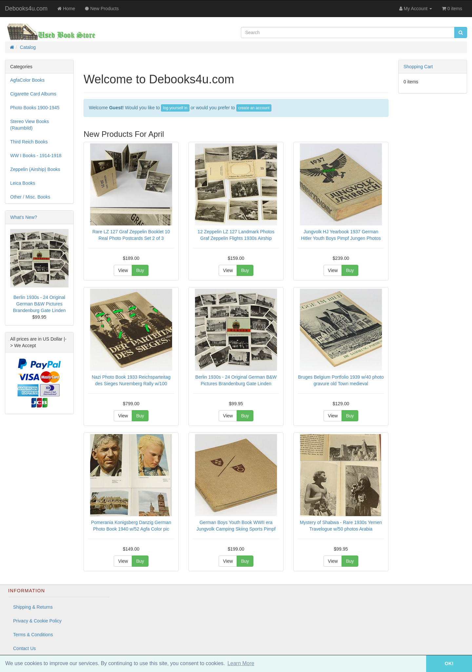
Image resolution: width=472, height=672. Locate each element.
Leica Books (22, 183)
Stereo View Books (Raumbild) (29, 125)
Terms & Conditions (33, 634)
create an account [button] (253, 108)
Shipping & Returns (33, 607)
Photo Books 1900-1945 (34, 107)
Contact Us (24, 648)
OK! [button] (449, 663)
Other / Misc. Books (30, 197)
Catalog (28, 47)
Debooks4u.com (26, 8)
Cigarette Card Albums (33, 93)
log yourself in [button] (175, 108)
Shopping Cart (418, 66)
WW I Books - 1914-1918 (35, 155)
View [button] (123, 270)
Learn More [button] (240, 663)
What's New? (23, 217)
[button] (417, 663)
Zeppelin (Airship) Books (35, 169)
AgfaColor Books (27, 80)
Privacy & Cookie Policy (37, 620)
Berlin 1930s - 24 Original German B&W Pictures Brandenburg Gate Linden (39, 304)
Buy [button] (140, 270)
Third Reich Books (29, 141)
